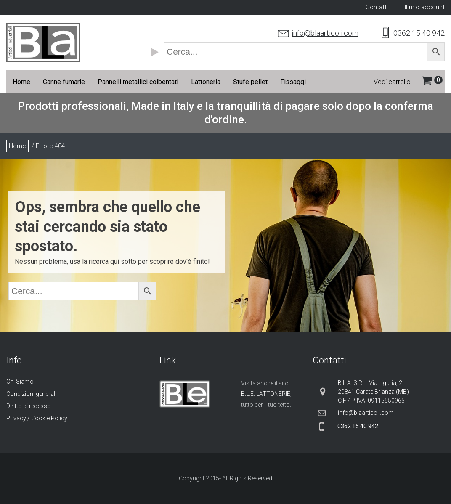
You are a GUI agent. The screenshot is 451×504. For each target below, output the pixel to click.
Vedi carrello (392, 82)
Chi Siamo (20, 382)
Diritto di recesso (28, 406)
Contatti (377, 7)
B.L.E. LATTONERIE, (266, 393)
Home (17, 146)
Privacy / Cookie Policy (36, 418)
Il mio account (425, 7)
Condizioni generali (31, 394)
